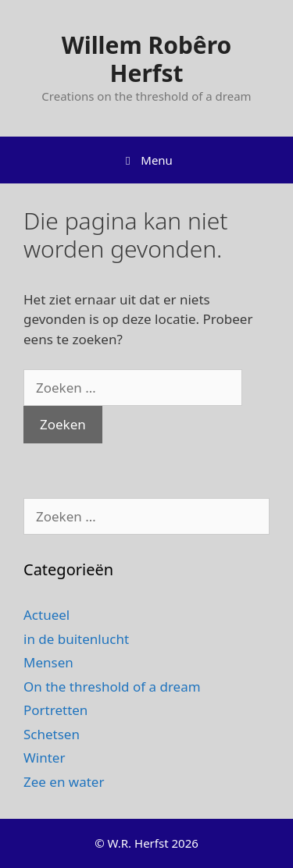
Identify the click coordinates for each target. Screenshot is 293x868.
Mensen (48, 662)
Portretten (55, 710)
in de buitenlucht (76, 639)
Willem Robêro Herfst (147, 59)
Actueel (46, 615)
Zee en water (63, 782)
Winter (44, 758)
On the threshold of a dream (112, 686)
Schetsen (51, 734)
